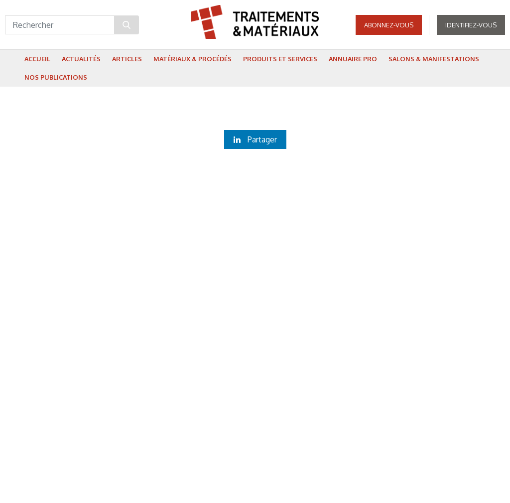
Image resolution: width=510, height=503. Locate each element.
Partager (255, 139)
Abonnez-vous (388, 25)
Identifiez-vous (471, 25)
